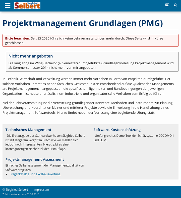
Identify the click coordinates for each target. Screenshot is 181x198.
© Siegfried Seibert (15, 190)
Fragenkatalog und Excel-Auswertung (35, 174)
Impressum (41, 190)
